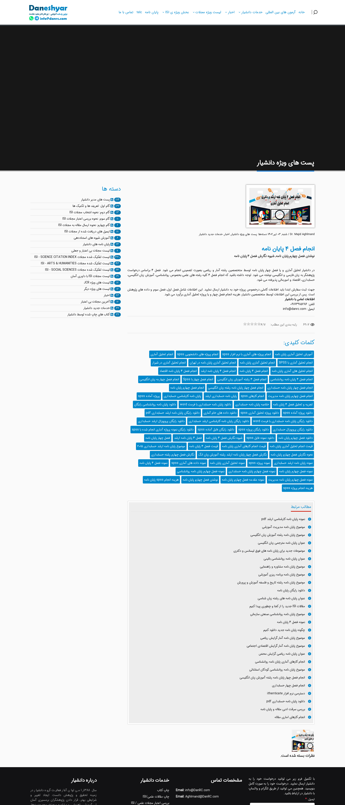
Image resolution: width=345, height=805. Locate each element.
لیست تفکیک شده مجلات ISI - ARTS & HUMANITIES (75, 263)
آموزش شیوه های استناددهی (92, 237)
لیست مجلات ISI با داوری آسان (90, 276)
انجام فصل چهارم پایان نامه (187, 387)
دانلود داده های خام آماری (220, 412)
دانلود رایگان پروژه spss (253, 429)
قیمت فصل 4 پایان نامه (203, 446)
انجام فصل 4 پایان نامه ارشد (218, 371)
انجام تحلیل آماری (161, 354)
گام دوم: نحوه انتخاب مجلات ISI (90, 212)
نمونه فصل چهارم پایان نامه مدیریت (290, 479)
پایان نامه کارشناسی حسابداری (182, 396)
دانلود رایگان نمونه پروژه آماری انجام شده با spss (163, 429)
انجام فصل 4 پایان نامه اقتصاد (178, 371)
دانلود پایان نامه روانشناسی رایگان (155, 404)
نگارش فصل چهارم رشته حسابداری (172, 454)
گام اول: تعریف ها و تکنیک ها (91, 206)
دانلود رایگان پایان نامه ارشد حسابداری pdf (173, 412)
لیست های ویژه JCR (97, 282)
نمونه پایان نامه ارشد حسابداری (293, 463)
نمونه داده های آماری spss (188, 463)
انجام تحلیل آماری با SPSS (296, 362)
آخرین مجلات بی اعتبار (95, 301)
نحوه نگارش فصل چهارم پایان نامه (292, 454)
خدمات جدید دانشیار (211, 234)
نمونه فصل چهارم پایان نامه (296, 471)
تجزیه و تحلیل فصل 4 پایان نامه (293, 404)
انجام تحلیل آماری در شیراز (169, 362)
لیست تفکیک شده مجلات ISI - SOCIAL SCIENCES (77, 269)
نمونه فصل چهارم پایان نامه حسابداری (251, 471)
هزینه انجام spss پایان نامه (161, 479)
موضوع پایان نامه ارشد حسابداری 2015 (161, 446)
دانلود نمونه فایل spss (260, 438)
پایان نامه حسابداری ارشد (221, 396)
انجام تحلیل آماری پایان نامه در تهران (213, 362)
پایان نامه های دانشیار (96, 244)
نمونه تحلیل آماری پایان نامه (227, 463)
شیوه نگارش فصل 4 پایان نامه (224, 438)
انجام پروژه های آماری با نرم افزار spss (246, 354)
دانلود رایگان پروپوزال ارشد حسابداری (161, 421)
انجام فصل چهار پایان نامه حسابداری (290, 387)
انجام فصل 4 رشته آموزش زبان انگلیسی (241, 379)
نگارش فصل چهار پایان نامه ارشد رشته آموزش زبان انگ (232, 454)
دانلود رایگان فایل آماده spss (216, 429)
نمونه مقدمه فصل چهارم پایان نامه (243, 479)
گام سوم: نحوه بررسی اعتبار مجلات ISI (86, 218)
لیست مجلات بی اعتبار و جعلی (90, 250)
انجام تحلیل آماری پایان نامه (257, 362)
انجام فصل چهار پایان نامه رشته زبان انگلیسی (235, 387)
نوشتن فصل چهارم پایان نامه (200, 479)
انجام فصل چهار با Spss (198, 379)
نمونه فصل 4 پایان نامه (153, 463)
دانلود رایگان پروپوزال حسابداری (293, 429)
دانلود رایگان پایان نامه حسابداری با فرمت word (283, 421)
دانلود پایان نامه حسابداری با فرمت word (205, 404)
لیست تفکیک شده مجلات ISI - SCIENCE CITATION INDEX (72, 257)
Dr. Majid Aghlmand (302, 234)
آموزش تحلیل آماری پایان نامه (294, 354)
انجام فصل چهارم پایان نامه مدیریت (290, 396)
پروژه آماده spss (149, 396)
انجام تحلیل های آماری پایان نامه (292, 371)
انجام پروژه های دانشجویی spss (197, 354)
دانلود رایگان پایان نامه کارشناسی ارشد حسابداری (219, 421)
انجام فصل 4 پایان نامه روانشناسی (291, 379)
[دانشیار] (48, 11)
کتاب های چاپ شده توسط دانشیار (88, 314)
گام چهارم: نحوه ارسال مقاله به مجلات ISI (84, 225)
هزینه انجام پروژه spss (298, 488)
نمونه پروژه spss (259, 463)
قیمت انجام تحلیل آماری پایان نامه (291, 446)
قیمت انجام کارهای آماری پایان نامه (244, 446)
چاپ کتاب (163, 790)
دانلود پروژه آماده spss (298, 412)
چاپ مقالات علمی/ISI (156, 796)
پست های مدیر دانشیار (95, 199)
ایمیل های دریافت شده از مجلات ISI (87, 231)
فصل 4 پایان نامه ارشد (188, 438)
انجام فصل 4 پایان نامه (254, 371)
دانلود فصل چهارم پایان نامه (295, 438)
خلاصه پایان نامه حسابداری (252, 404)
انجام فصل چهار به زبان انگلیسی (159, 379)
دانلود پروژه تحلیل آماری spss (259, 412)
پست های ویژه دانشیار (244, 234)
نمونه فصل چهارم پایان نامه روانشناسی (200, 471)
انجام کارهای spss (252, 396)
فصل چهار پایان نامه (157, 438)
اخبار (226, 234)
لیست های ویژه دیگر (97, 289)
